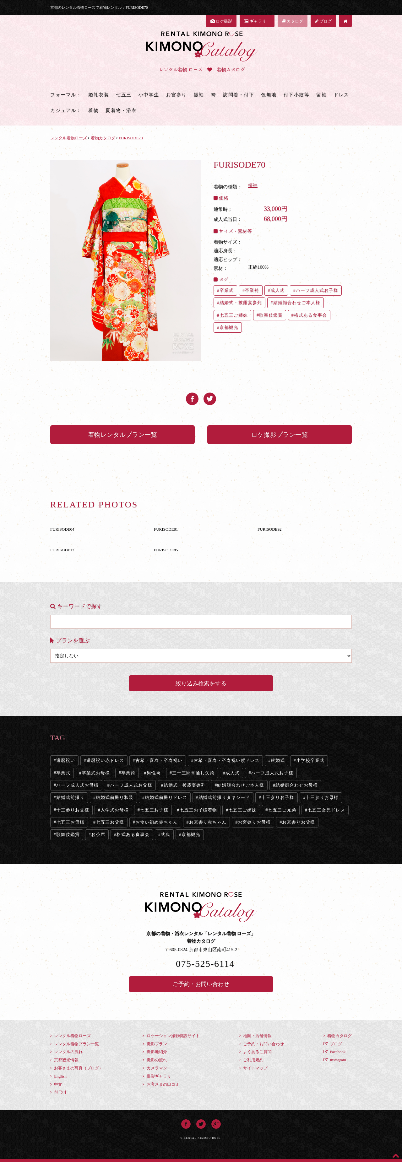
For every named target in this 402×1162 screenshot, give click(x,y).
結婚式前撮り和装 (114, 797)
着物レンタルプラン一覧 (122, 434)
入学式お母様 (114, 810)
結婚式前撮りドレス (166, 797)
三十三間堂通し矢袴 (193, 773)
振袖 (199, 94)
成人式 (277, 290)
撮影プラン (155, 1044)
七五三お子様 (154, 810)
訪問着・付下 (238, 94)
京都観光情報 (64, 1060)
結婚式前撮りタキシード (224, 797)
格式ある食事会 (310, 315)
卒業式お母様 (96, 773)
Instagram (334, 1060)
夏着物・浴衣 (121, 110)
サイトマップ (253, 1068)
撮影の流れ (155, 1060)
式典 (165, 834)
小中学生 (149, 94)
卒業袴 (252, 290)
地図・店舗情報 (255, 1035)
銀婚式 (278, 760)
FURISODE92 (270, 529)
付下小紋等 (297, 94)
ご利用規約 (251, 1060)
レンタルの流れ (66, 1051)
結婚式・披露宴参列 (241, 302)
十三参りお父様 (72, 810)
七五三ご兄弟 (282, 810)
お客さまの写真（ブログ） (76, 1068)
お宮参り (176, 94)
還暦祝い (65, 760)
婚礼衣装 (98, 94)
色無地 (269, 94)
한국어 (58, 1092)
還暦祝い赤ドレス (105, 760)
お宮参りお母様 (254, 822)
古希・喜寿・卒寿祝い (158, 760)
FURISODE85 (166, 550)
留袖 (321, 94)
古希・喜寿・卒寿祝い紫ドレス (227, 760)
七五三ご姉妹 (234, 315)
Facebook (334, 1051)
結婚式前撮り (70, 797)
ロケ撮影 (221, 21)
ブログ (323, 21)
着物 (93, 110)
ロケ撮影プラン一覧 (279, 434)
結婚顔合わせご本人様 (296, 302)
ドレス (341, 94)
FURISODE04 (62, 529)
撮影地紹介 (155, 1051)
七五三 (124, 94)
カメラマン (155, 1068)
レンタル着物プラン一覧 (74, 1044)
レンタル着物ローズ (70, 1035)
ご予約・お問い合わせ (201, 984)
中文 (56, 1084)
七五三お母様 (70, 822)
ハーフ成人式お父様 (131, 785)
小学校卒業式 (310, 760)
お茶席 (98, 834)
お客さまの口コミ (161, 1084)
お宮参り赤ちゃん (208, 822)
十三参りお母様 (322, 797)
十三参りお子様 (277, 797)
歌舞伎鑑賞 (271, 315)
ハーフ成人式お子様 (317, 290)
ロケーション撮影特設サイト (171, 1035)
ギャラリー (257, 21)
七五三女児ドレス (326, 810)
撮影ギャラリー (159, 1076)
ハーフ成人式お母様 (77, 785)
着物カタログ (337, 1035)
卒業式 (227, 290)
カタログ (292, 21)
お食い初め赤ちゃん (156, 822)
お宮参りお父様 (298, 822)
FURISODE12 (62, 550)
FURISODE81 (166, 529)
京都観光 (229, 327)
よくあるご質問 (255, 1051)
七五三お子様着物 (198, 810)
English (58, 1076)
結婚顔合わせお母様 (296, 785)
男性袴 (154, 773)
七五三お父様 (110, 822)
